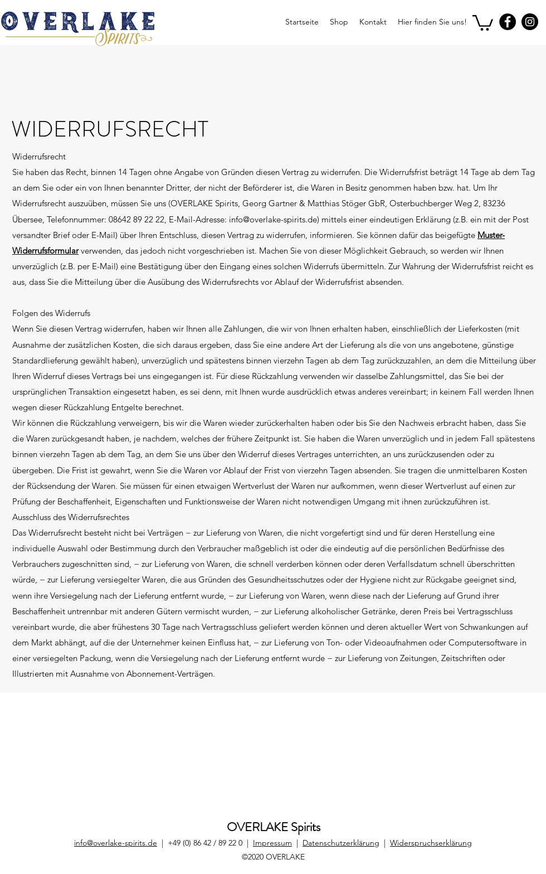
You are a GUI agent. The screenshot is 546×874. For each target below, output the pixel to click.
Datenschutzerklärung (341, 843)
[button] (482, 22)
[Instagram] (529, 21)
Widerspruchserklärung (431, 843)
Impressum (272, 843)
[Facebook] (507, 21)
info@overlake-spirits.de (115, 843)
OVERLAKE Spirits (273, 827)
